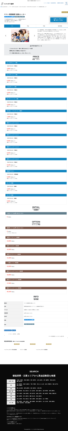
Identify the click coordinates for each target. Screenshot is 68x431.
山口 (43, 398)
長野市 (53, 390)
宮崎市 (53, 401)
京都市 (27, 393)
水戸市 (56, 384)
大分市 (46, 401)
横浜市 (28, 384)
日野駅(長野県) (8, 330)
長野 (50, 390)
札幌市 (21, 379)
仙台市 (54, 379)
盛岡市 (47, 379)
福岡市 (20, 401)
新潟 (17, 390)
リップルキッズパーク (35, 418)
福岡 (17, 401)
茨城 (53, 384)
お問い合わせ (19, 423)
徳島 (17, 396)
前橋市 (20, 385)
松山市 (33, 396)
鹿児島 (18, 402)
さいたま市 (42, 384)
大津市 (40, 393)
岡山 (24, 398)
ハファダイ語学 (33, 429)
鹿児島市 (22, 402)
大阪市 (20, 393)
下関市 (46, 398)
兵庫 (30, 393)
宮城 (51, 379)
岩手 (44, 379)
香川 (24, 396)
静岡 (25, 388)
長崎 (30, 401)
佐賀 (24, 401)
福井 (37, 390)
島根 (30, 398)
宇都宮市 (49, 384)
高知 (37, 396)
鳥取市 (40, 398)
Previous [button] (5, 35)
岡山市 (27, 398)
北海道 (18, 379)
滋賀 (37, 393)
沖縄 (26, 402)
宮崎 (50, 401)
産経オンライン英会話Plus (12, 419)
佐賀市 (27, 401)
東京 (17, 384)
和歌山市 (54, 393)
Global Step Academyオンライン (24, 418)
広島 (17, 398)
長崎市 (33, 401)
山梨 (43, 390)
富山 (24, 390)
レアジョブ (9, 418)
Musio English (43, 418)
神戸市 (33, 393)
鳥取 (37, 398)
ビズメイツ (20, 419)
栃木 (46, 384)
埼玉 (38, 384)
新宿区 (20, 384)
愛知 (17, 388)
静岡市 (28, 388)
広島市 (20, 398)
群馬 (17, 385)
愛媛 (30, 396)
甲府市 (46, 390)
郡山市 (20, 381)
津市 (40, 388)
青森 (25, 379)
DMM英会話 (14, 418)
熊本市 (40, 401)
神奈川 (24, 384)
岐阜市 (34, 388)
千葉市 (34, 384)
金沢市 (33, 390)
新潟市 (20, 390)
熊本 (37, 401)
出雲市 (33, 398)
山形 (38, 379)
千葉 (31, 384)
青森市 (28, 379)
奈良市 (46, 393)
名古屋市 (21, 388)
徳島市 (20, 396)
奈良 (43, 393)
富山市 (27, 390)
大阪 (17, 393)
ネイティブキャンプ (51, 418)
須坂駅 (14, 330)
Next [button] (34, 35)
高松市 (27, 396)
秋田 (31, 379)
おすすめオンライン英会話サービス (14, 416)
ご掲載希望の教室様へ (11, 423)
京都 (24, 393)
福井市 (40, 390)
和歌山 (50, 393)
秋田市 (34, 379)
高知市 (40, 396)
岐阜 (31, 388)
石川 (30, 390)
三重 (38, 388)
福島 (17, 381)
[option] (20, 35)
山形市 (41, 379)
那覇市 (28, 402)
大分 (43, 401)
